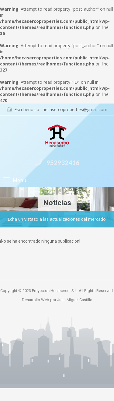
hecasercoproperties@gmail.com (75, 109)
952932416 (63, 162)
